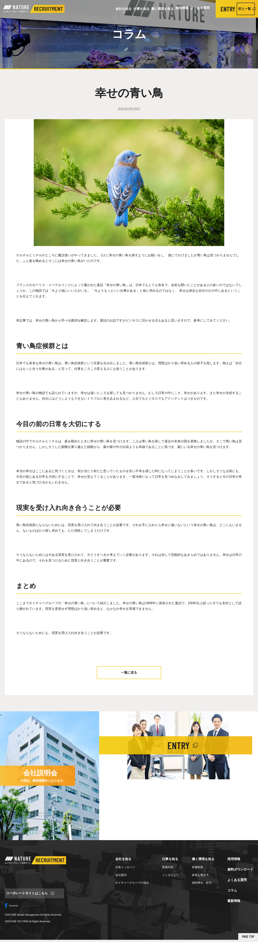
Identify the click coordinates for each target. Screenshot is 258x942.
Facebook (11, 907)
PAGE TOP (246, 938)
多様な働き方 (200, 875)
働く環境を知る (144, 8)
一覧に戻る (129, 672)
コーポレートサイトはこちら (29, 894)
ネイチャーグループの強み (132, 882)
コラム (232, 890)
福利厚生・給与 (202, 882)
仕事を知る (119, 8)
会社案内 (121, 875)
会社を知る (97, 8)
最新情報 (233, 901)
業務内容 (167, 867)
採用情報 (168, 8)
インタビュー (170, 875)
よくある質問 (190, 8)
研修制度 (197, 867)
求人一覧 (240, 8)
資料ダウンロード (240, 869)
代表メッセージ (125, 867)
